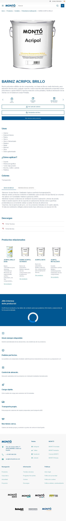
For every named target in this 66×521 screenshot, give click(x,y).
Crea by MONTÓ (53, 454)
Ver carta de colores (33, 107)
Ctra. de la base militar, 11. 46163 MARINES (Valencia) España (13, 448)
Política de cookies (50, 479)
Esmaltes (17, 11)
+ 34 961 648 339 (11, 454)
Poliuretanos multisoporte (29, 11)
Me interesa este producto (33, 118)
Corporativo (5, 475)
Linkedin (34, 458)
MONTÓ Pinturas (53, 458)
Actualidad (5, 479)
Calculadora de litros (33, 113)
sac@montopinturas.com (13, 459)
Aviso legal (48, 472)
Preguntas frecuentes (29, 475)
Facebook (35, 454)
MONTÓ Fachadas (54, 446)
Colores (25, 479)
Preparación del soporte (26, 188)
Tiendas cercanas (28, 472)
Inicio (3, 11)
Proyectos (5, 483)
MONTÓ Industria (54, 450)
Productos (10, 11)
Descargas (26, 483)
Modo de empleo (9, 188)
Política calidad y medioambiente (54, 483)
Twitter (34, 450)
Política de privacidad (51, 475)
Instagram (35, 446)
